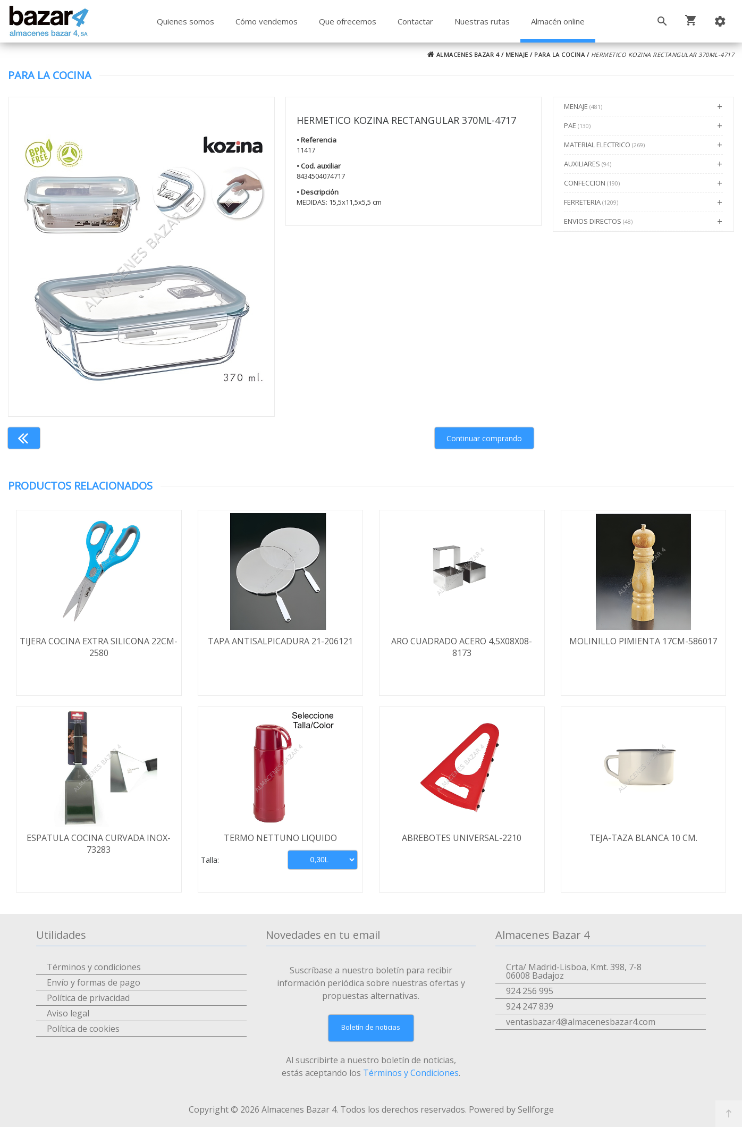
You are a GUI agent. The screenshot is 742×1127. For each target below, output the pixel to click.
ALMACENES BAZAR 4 (463, 54)
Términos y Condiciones (411, 1073)
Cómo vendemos (266, 21)
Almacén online (558, 21)
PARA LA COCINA (559, 54)
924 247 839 (529, 1006)
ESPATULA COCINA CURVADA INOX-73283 (99, 843)
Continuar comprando (484, 438)
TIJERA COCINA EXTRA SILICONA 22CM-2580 (99, 647)
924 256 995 (529, 991)
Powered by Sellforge (511, 1109)
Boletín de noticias (370, 1027)
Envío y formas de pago (93, 982)
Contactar (415, 21)
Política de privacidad (88, 998)
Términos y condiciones (94, 967)
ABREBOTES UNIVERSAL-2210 (461, 838)
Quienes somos (185, 21)
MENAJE (516, 54)
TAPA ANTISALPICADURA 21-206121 (280, 641)
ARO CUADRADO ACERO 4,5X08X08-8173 (461, 647)
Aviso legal (68, 1013)
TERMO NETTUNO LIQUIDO (280, 838)
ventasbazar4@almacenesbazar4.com (580, 1022)
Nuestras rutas (482, 21)
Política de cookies (83, 1029)
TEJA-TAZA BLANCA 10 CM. (643, 838)
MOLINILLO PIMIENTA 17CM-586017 (643, 641)
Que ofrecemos (347, 21)
